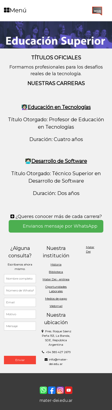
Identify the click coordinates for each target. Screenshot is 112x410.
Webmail (56, 306)
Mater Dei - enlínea (56, 279)
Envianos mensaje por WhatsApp (59, 226)
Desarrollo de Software (59, 161)
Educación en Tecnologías (59, 107)
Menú (15, 10)
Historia (56, 264)
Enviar (20, 360)
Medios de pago (56, 298)
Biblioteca (56, 272)
